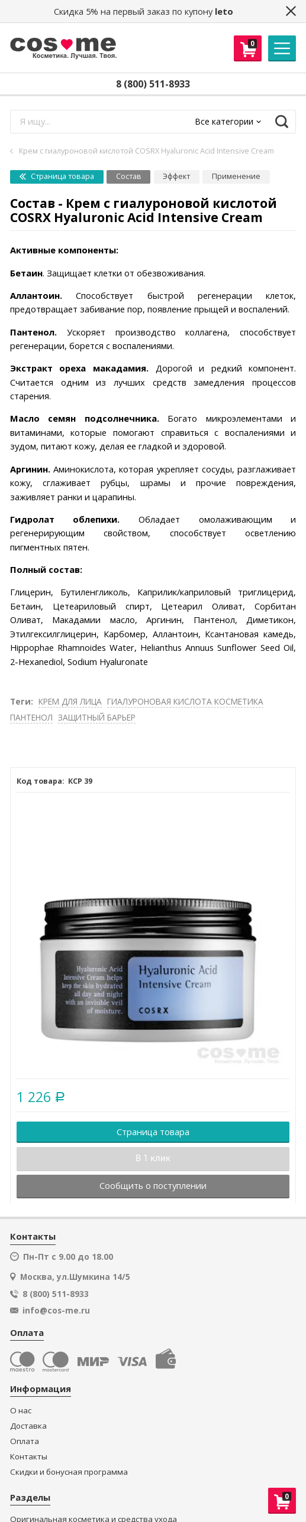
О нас (20, 1410)
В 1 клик (153, 1158)
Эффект (176, 176)
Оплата (24, 1441)
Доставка (28, 1426)
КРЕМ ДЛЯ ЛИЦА (70, 701)
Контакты (28, 1456)
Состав (128, 176)
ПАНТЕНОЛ (31, 717)
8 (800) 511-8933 (153, 84)
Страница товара (57, 176)
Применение (236, 176)
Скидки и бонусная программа (69, 1472)
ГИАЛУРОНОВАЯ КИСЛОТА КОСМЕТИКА (185, 701)
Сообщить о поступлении (153, 1185)
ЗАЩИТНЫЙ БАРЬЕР (97, 717)
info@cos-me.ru (56, 1310)
